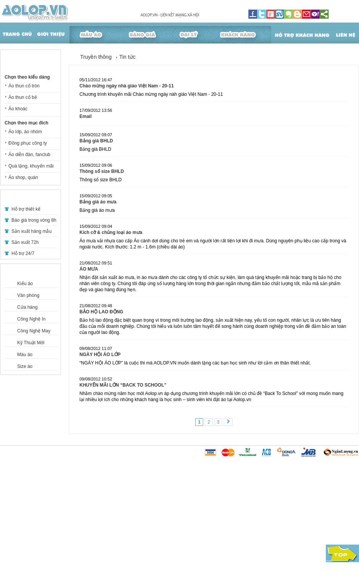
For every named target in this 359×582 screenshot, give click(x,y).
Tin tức (127, 57)
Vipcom (47, 566)
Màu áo (24, 354)
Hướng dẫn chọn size (122, 498)
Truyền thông (96, 57)
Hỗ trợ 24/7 (22, 253)
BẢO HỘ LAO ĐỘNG (101, 311)
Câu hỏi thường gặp (120, 490)
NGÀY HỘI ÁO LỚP (100, 354)
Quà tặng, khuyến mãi (30, 166)
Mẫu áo (91, 33)
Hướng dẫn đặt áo (118, 482)
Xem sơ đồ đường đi (270, 553)
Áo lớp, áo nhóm (25, 131)
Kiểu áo (25, 283)
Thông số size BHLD (101, 171)
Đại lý (190, 33)
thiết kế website (71, 566)
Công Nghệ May (33, 331)
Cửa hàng (27, 307)
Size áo (24, 366)
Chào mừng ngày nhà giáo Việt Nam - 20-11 (126, 86)
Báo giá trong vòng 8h (33, 220)
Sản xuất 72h (25, 242)
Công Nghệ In (31, 319)
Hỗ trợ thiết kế (25, 209)
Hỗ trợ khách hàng (304, 33)
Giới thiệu (49, 33)
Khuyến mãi (170, 498)
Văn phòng (28, 295)
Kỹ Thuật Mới (30, 342)
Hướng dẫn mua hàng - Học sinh (41, 490)
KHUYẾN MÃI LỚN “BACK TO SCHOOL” (123, 385)
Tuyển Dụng (170, 490)
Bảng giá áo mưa (97, 202)
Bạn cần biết (208, 498)
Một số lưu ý (19, 505)
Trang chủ (16, 33)
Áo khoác (17, 108)
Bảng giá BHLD (96, 140)
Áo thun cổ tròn (24, 86)
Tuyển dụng (207, 490)
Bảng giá (142, 33)
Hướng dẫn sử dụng (120, 505)
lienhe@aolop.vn (283, 546)
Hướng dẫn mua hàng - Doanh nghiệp (46, 482)
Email (85, 116)
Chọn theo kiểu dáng (27, 77)
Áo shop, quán (23, 177)
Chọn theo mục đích (27, 123)
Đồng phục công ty (27, 143)
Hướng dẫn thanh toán (30, 498)
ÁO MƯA (88, 269)
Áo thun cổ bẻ (22, 97)
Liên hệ (346, 33)
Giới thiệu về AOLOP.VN (220, 482)
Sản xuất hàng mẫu (31, 231)
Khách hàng (242, 33)
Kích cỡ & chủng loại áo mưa (110, 232)
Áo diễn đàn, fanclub (29, 154)
